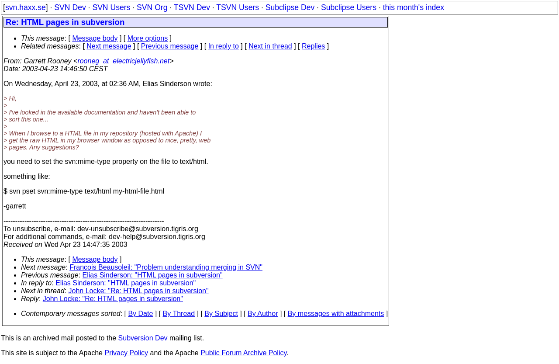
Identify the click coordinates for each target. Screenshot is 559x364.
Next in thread (270, 46)
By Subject (221, 313)
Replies (313, 46)
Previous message (170, 46)
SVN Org (152, 7)
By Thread (179, 313)
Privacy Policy (126, 353)
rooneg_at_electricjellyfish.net (123, 61)
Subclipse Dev (290, 7)
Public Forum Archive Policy (243, 353)
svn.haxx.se (25, 7)
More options (148, 38)
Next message (108, 46)
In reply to (223, 46)
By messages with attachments (336, 313)
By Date (140, 313)
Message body (94, 38)
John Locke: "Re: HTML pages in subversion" (139, 291)
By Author (263, 313)
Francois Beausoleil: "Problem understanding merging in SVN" (165, 267)
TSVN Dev (192, 7)
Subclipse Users (348, 7)
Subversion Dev (143, 338)
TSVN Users (237, 7)
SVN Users (111, 7)
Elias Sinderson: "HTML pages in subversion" (153, 275)
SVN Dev (70, 7)
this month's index (413, 7)
